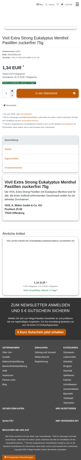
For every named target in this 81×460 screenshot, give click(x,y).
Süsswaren (68, 352)
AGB (4, 370)
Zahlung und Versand (45, 352)
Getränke (68, 361)
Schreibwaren (70, 384)
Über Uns (7, 352)
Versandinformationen (30, 121)
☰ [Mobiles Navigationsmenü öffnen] (77, 4)
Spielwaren (68, 375)
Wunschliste (10, 105)
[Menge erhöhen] (12, 91)
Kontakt (6, 357)
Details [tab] (8, 149)
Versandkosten (26, 114)
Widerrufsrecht (42, 357)
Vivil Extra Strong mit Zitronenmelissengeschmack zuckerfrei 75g (41, 241)
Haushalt (67, 370)
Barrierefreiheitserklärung (14, 366)
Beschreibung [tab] (11, 140)
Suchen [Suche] (50, 5)
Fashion (67, 380)
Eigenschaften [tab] (12, 158)
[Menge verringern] (12, 95)
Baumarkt (68, 393)
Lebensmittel (69, 357)
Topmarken (68, 403)
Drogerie (67, 366)
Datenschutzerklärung (13, 361)
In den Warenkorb (55, 93)
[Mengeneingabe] (6, 93)
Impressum (7, 375)
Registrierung (41, 361)
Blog (39, 4)
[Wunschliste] (58, 4)
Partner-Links (8, 380)
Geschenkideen (71, 389)
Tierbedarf (68, 398)
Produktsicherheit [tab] (13, 167)
